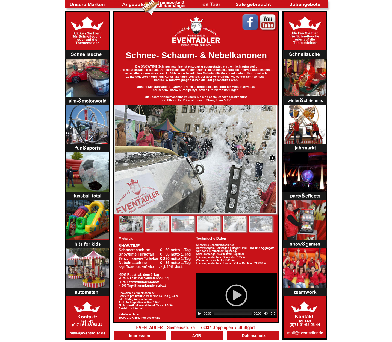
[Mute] (266, 313)
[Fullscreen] (273, 313)
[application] (236, 295)
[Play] (200, 313)
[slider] (233, 313)
